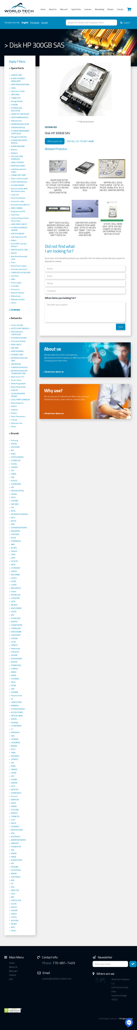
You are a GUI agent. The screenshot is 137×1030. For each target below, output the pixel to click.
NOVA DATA (15, 447)
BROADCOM (15, 594)
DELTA (13, 601)
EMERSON (15, 799)
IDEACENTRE (15, 531)
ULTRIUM (14, 104)
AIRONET (14, 605)
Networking (99, 9)
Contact (120, 9)
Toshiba (14, 463)
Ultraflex (14, 494)
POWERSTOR (16, 846)
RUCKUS (14, 480)
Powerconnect (16, 695)
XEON (13, 682)
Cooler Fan (15, 194)
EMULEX (14, 907)
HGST (13, 819)
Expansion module (18, 91)
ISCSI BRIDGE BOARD (19, 337)
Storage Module (17, 101)
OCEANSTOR (15, 460)
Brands (110, 9)
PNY (12, 487)
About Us (52, 9)
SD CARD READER (17, 185)
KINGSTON (15, 890)
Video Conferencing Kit (19, 178)
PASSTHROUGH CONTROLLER (17, 333)
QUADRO (14, 467)
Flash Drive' (15, 214)
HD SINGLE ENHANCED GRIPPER (19, 229)
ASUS (13, 517)
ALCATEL (14, 547)
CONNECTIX (15, 816)
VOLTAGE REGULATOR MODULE (19, 141)
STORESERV (15, 568)
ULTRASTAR (15, 598)
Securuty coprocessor (19, 269)
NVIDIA (13, 856)
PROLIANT (14, 866)
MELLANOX (15, 756)
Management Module (19, 137)
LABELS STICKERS (17, 162)
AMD (13, 544)
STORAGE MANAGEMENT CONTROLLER (20, 132)
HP (12, 883)
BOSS (13, 749)
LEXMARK (14, 692)
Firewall (14, 419)
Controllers (15, 286)
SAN (12, 477)
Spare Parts (76, 9)
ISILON (13, 537)
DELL (12, 887)
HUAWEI (14, 779)
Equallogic (14, 722)
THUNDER (14, 739)
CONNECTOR (15, 98)
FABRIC (13, 474)
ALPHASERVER (16, 658)
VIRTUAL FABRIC (17, 715)
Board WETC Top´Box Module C (18, 245)
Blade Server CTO (17, 376)
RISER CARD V (16, 344)
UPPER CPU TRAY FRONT (20, 114)
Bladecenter (15, 648)
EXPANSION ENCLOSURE (20, 124)
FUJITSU (14, 917)
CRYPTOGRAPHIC (17, 457)
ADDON (14, 443)
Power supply (16, 282)
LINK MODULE (16, 364)
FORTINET (14, 500)
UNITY (13, 558)
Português (34, 22)
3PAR (13, 554)
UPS (12, 470)
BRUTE (13, 521)
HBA (12, 735)
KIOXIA (13, 685)
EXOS (13, 786)
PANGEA (14, 769)
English (25, 22)
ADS (12, 615)
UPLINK (13, 772)
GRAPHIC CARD (16, 75)
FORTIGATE (15, 534)
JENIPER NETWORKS (18, 840)
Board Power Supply (18, 265)
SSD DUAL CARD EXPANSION (17, 157)
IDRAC (13, 564)
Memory (14, 149)
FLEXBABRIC (15, 742)
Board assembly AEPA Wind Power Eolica (19, 190)
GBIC (12, 688)
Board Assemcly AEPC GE (20, 204)
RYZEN (13, 581)
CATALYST (14, 645)
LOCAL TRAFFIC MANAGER (20, 399)
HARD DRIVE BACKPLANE (20, 84)
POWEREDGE (16, 541)
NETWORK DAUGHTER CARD (19, 359)
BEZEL (13, 510)
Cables (13, 88)
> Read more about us (53, 371)
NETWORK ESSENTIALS (19, 514)
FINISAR (14, 806)
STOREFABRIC (16, 725)
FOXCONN (15, 809)
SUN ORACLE (15, 877)
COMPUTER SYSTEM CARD (20, 272)
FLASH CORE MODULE (19, 182)
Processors (15, 289)
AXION (13, 803)
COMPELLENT (16, 628)
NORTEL (14, 719)
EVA (12, 507)
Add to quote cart (54, 141)
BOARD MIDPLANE (18, 146)
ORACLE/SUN (16, 900)
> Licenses (14, 309)
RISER (13, 766)
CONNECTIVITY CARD (18, 175)
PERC (13, 524)
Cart (11, 979)
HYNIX (13, 752)
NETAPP (14, 924)
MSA (12, 833)
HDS (12, 776)
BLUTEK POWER (17, 712)
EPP (12, 863)
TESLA (13, 497)
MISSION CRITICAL (17, 490)
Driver (13, 262)
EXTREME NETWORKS (19, 527)
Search (125, 22)
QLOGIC (14, 903)
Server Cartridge (17, 325)
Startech (14, 551)
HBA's (13, 279)
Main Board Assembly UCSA (19, 257)
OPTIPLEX (14, 759)
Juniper (13, 591)
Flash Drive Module (18, 198)
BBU (12, 880)
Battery (13, 240)
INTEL (13, 927)
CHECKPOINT (15, 635)
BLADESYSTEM (16, 860)
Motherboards (16, 120)
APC (12, 450)
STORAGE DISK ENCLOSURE (16, 109)
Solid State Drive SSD (19, 237)
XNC (12, 762)
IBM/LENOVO (16, 588)
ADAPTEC (14, 621)
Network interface (17, 292)
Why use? (64, 9)
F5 (12, 729)
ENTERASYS (15, 732)
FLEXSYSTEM (15, 870)
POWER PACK (16, 665)
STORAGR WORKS (18, 709)
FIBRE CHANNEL (17, 208)
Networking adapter (18, 383)
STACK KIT (14, 390)
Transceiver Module (18, 341)
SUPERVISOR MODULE (19, 367)
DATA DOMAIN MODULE (19, 117)
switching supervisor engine (18, 170)
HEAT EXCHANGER (17, 233)
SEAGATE (14, 910)
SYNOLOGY (15, 652)
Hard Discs (15, 276)
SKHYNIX (14, 655)
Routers (14, 413)
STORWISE (15, 678)
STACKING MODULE (18, 127)
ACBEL (13, 453)
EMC (12, 897)
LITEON (13, 611)
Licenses (87, 9)
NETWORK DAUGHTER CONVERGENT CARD (19, 372)
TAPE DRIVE (15, 94)
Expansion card (16, 423)
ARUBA (13, 853)
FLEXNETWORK (16, 625)
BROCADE (14, 920)
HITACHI (14, 913)
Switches (14, 409)
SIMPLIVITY (15, 843)
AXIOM (13, 675)
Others (13, 302)
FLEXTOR (14, 561)
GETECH (14, 578)
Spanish (44, 22)
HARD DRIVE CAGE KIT (19, 224)
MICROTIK (14, 789)
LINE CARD (15, 348)
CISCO (13, 893)
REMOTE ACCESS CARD (19, 249)
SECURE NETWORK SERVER (18, 395)
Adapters (14, 153)
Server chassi (16, 380)
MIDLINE (14, 746)
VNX (12, 850)
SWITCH (14, 406)
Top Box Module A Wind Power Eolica (19, 219)
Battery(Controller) (18, 299)
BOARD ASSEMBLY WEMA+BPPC (18, 79)
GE (12, 699)
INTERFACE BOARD (18, 165)
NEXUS (13, 823)
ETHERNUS (15, 826)
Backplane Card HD (18, 211)
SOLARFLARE (16, 484)
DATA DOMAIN (16, 631)
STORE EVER (15, 618)
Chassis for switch (17, 201)
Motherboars (16, 296)
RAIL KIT (14, 253)
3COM (13, 641)
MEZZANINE (15, 574)
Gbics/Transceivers (18, 416)
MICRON (14, 662)
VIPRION (14, 782)
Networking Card (17, 403)
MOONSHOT (15, 836)
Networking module (18, 387)
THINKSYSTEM (16, 702)
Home (43, 9)
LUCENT (14, 584)
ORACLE (14, 571)
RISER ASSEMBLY (17, 351)
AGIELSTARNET (16, 608)
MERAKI (14, 873)
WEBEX (13, 672)
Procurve (14, 796)
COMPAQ (14, 668)
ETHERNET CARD (17, 354)
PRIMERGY (15, 705)
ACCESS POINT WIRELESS (20, 328)
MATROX (14, 813)
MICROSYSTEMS (17, 830)
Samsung (14, 440)
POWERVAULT (16, 793)
